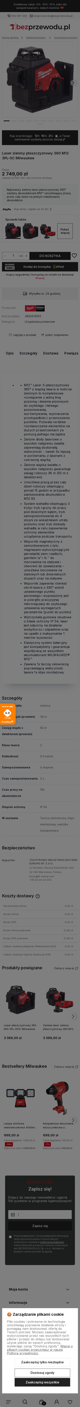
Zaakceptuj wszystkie (42, 1382)
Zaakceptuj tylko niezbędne (42, 1362)
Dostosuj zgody (42, 1373)
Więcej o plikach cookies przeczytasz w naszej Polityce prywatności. (40, 1349)
